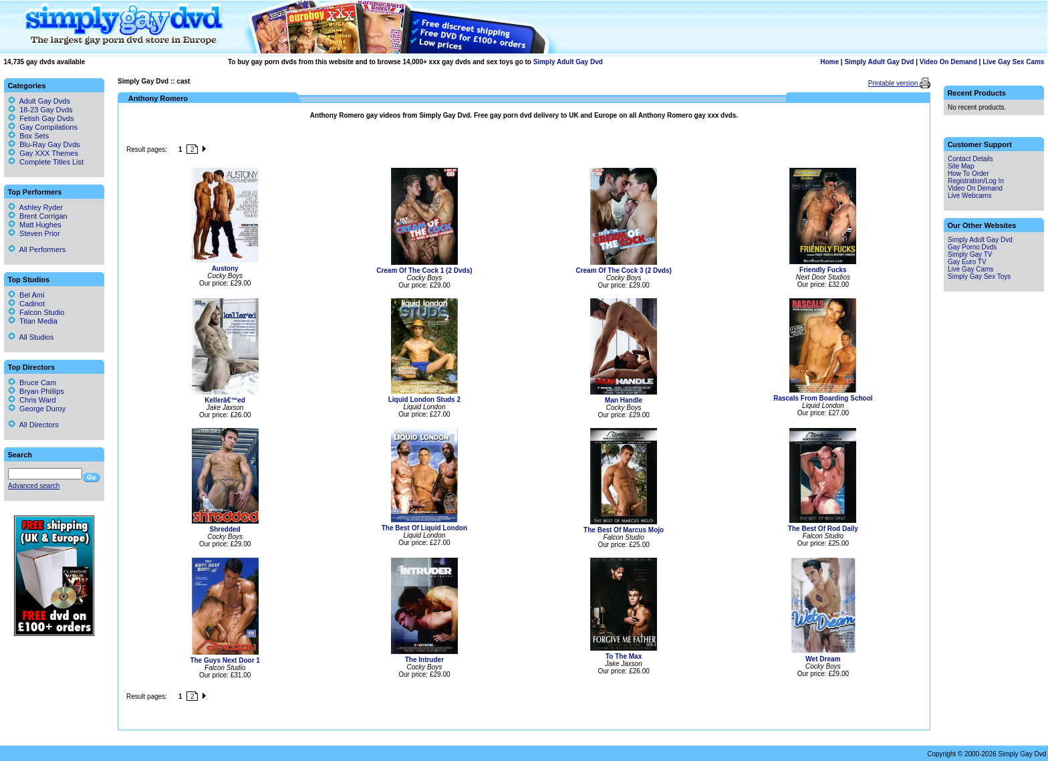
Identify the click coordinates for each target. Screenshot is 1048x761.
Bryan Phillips (36, 391)
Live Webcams (969, 195)
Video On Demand (948, 62)
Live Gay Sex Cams (1013, 62)
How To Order (968, 173)
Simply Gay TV (970, 254)
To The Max (624, 656)
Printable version (894, 83)
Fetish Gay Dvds (46, 118)
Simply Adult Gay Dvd (568, 62)
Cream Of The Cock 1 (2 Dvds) (424, 270)
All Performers (37, 249)
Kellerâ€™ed (225, 400)
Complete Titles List (46, 162)
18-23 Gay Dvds (45, 110)
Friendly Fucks (823, 270)
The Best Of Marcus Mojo (623, 530)
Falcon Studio (36, 312)
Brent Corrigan (38, 216)
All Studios (30, 337)
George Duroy (37, 409)
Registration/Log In (976, 181)
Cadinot (26, 304)
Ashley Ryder (35, 207)
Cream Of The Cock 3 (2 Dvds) (623, 270)
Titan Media (32, 321)
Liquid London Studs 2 (424, 399)
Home (829, 62)
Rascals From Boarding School (822, 398)
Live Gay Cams (970, 269)
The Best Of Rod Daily (823, 528)
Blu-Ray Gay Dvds (49, 144)
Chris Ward (32, 400)
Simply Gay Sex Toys (979, 276)
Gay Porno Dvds (972, 247)
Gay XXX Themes (48, 153)
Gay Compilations (48, 127)
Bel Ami (26, 295)
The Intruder (424, 659)
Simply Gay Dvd (143, 81)
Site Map (961, 166)
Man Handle (623, 400)
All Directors (33, 425)
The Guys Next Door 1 (224, 660)
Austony (225, 268)
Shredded (225, 529)
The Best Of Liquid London (424, 528)
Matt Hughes (34, 225)
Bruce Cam (32, 382)
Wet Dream (822, 659)
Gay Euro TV (967, 261)
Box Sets (34, 136)
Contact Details (970, 158)
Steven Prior (34, 233)
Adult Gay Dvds (44, 101)
